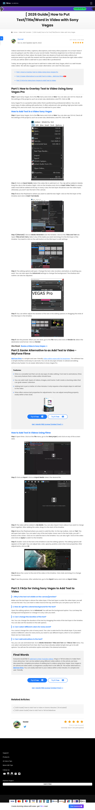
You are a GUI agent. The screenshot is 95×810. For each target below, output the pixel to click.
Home (16, 32)
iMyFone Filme (16, 358)
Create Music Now (80, 9)
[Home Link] (12, 746)
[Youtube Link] (4, 773)
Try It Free (35, 417)
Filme (8, 3)
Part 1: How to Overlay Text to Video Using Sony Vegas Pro (37, 72)
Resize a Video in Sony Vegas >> (34, 346)
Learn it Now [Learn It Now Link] (47, 784)
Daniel (20, 39)
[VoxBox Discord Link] (8, 773)
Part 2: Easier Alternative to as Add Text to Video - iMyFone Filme (39, 76)
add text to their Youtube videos (41, 659)
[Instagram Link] (19, 773)
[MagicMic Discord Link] (12, 773)
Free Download (76, 806)
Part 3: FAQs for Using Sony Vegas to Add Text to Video (36, 80)
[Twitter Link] (15, 773)
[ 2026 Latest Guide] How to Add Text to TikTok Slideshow (34, 710)
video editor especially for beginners (56, 358)
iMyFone (16, 3)
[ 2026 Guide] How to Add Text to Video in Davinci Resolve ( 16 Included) (40, 708)
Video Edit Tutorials (25, 32)
